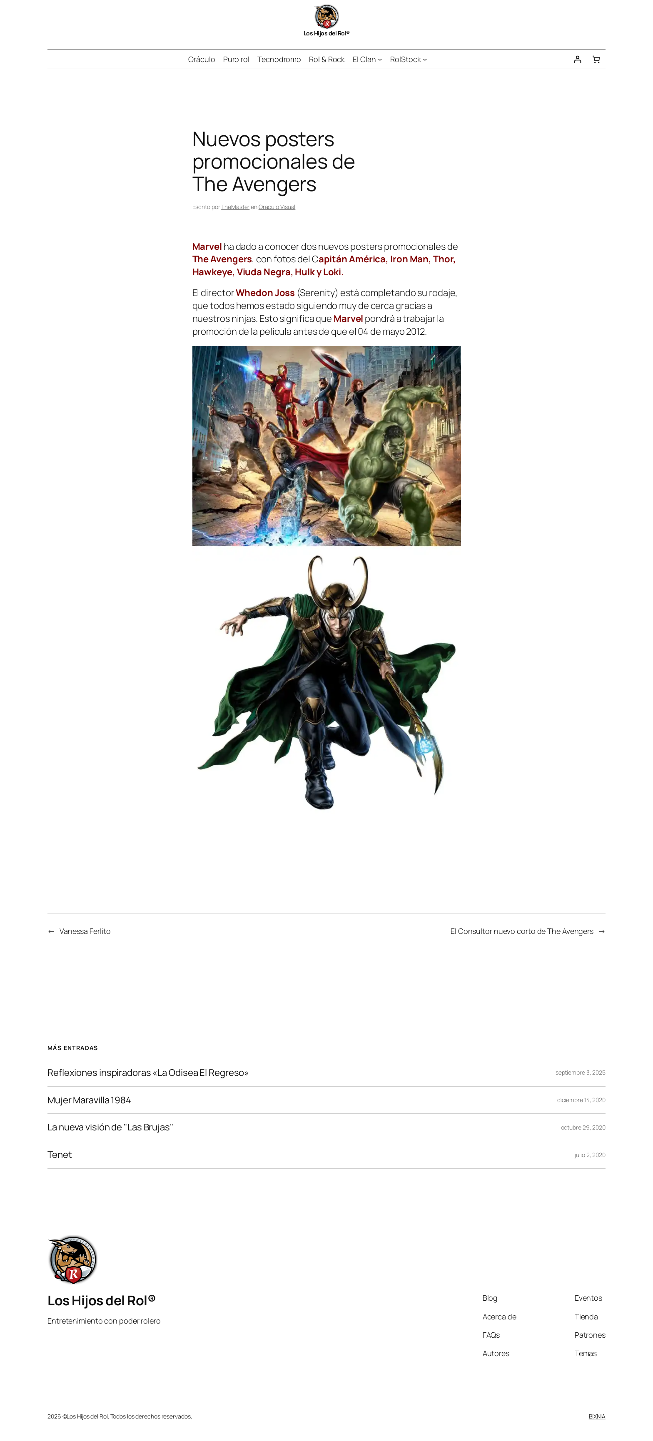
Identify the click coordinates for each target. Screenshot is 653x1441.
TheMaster (235, 207)
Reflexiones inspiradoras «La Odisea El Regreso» (148, 1073)
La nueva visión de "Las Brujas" (110, 1127)
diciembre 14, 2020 (581, 1100)
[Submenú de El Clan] (380, 59)
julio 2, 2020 (590, 1155)
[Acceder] (577, 59)
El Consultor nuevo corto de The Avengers (522, 931)
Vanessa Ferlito (85, 931)
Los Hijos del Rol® (327, 33)
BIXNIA (597, 1416)
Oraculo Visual (277, 207)
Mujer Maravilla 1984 (89, 1100)
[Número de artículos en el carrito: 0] (596, 59)
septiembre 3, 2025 (581, 1072)
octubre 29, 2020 (583, 1127)
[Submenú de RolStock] (425, 59)
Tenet (59, 1155)
